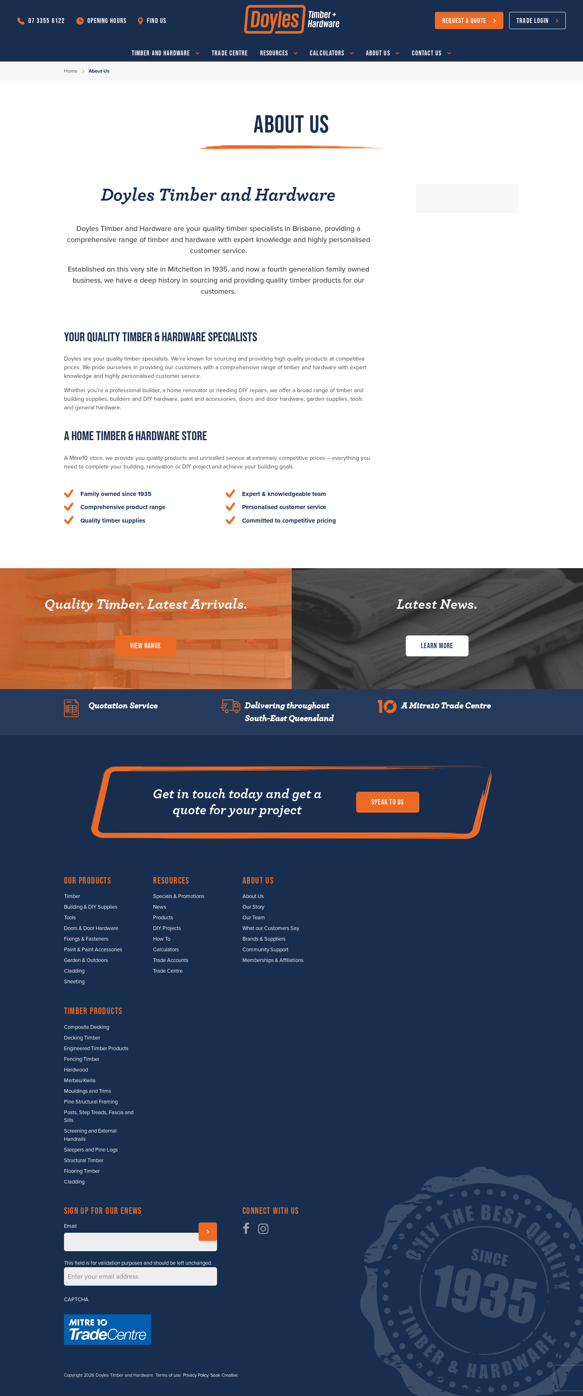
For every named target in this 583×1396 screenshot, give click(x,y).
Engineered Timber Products (96, 1048)
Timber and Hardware (161, 53)
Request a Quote (464, 20)
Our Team (253, 917)
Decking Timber (82, 1038)
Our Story (253, 907)
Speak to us (387, 802)
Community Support (265, 949)
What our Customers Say (270, 928)
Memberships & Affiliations (273, 960)
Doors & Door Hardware (91, 928)
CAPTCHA (76, 1299)
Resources (274, 53)
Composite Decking (86, 1027)
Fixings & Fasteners (86, 939)
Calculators (327, 53)
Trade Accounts (170, 960)
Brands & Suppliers (264, 939)
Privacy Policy (195, 1375)
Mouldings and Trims (87, 1091)
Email (70, 1226)
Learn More (437, 646)
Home (71, 71)
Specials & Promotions (178, 896)
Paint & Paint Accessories (93, 949)
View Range (145, 646)
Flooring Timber (82, 1171)
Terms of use (168, 1375)
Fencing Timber (81, 1059)
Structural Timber (83, 1160)
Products (163, 917)
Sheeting (74, 981)
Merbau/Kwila (80, 1080)
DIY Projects (167, 928)
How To (161, 939)
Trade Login (533, 20)
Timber (72, 896)
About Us (378, 53)
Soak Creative (224, 1375)
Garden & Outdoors (86, 960)
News (159, 907)
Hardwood (76, 1070)
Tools (70, 917)
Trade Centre (230, 53)
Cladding (74, 971)
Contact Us (427, 53)
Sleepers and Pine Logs (91, 1150)
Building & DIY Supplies (90, 907)
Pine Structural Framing (91, 1102)
